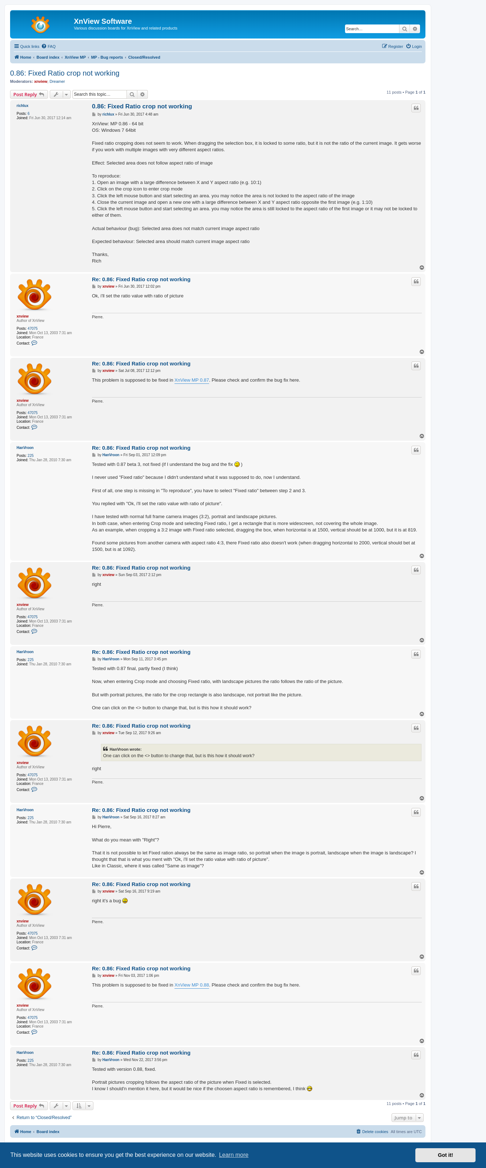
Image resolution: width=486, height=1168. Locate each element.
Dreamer (57, 81)
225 (31, 456)
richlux (22, 106)
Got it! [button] (445, 1155)
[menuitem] (48, 46)
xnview (41, 81)
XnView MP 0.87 (191, 380)
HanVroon (25, 448)
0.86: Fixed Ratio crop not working (65, 73)
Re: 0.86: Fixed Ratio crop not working (141, 279)
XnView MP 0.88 (191, 985)
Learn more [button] (233, 1155)
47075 (33, 329)
